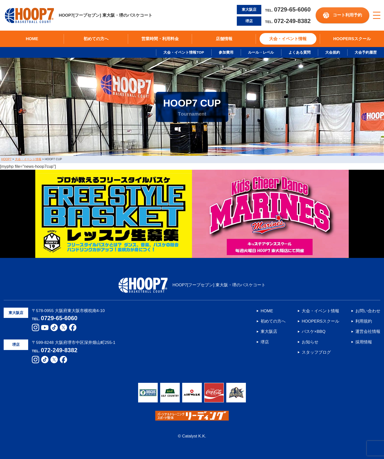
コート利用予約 (347, 15)
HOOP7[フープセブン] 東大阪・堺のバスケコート (78, 15)
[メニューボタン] (376, 15)
